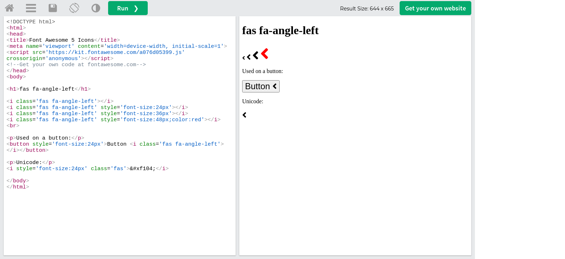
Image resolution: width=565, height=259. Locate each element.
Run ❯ (128, 8)
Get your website (435, 8)
